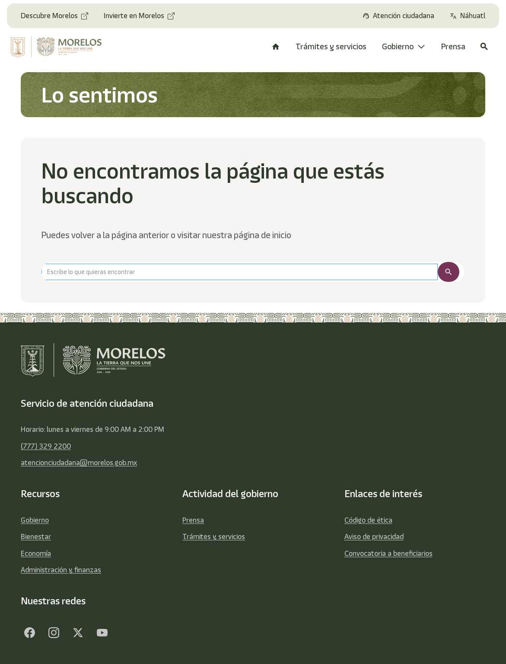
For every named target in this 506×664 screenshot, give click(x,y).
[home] (59, 46)
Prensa (193, 520)
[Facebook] (29, 633)
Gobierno (35, 520)
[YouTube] (102, 633)
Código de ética (368, 520)
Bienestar (36, 536)
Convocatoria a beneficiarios (388, 553)
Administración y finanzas (61, 570)
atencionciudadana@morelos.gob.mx (79, 462)
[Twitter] (77, 633)
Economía (36, 553)
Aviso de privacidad (374, 536)
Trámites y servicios (213, 536)
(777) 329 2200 (46, 446)
